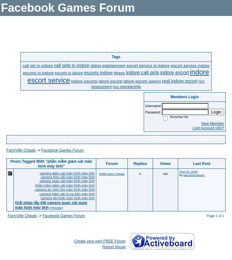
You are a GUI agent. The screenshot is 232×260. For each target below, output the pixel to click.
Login (216, 112)
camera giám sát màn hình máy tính (67, 173)
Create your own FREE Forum (100, 241)
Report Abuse (114, 247)
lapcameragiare (194, 175)
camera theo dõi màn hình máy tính (67, 177)
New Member (212, 123)
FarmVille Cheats (21, 150)
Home (29, 139)
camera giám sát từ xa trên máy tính (67, 194)
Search (116, 139)
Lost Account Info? (208, 128)
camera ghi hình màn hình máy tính (67, 198)
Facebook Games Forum (62, 150)
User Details (159, 139)
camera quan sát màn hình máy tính (67, 181)
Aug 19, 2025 (188, 171)
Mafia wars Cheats (111, 173)
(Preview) (56, 207)
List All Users (72, 139)
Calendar (203, 139)
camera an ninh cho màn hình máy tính (65, 189)
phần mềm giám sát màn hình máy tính (65, 185)
